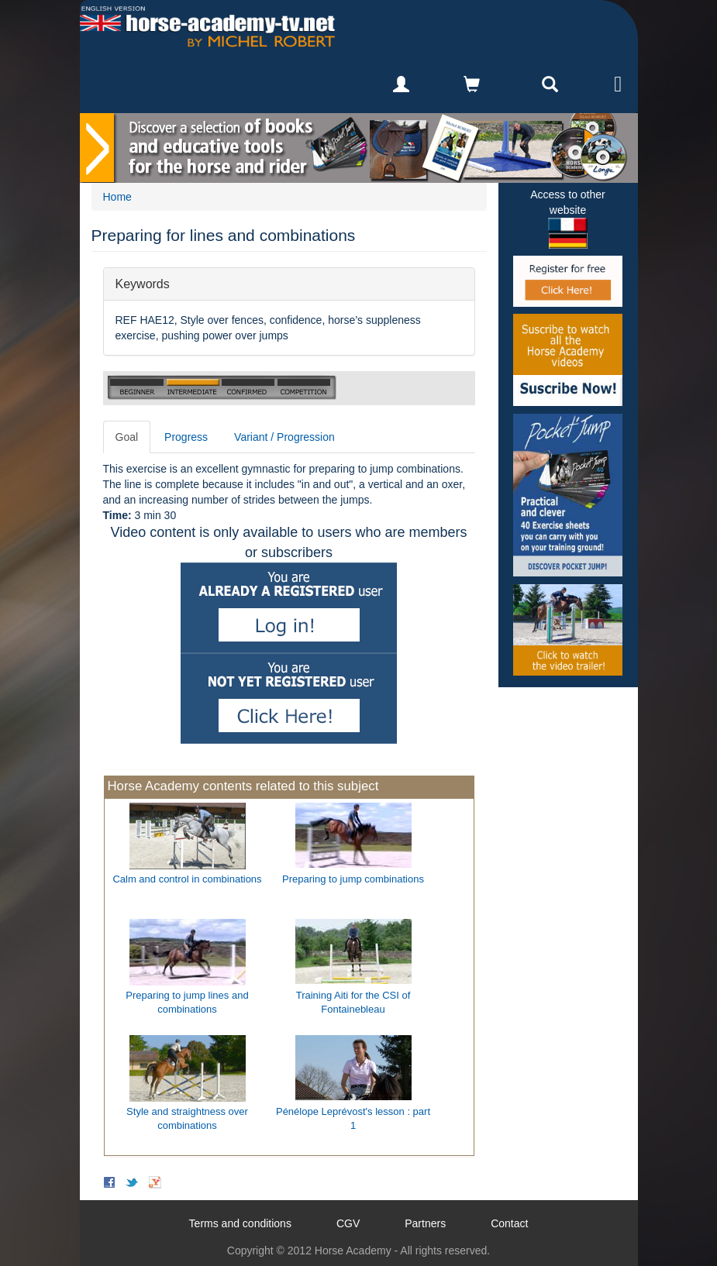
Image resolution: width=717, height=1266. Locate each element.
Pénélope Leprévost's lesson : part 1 (353, 1119)
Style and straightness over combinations (187, 1119)
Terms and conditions (240, 1223)
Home (117, 197)
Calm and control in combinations (186, 879)
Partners (425, 1223)
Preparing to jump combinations (353, 879)
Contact (509, 1223)
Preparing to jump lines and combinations (187, 1002)
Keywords (142, 283)
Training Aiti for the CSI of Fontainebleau (353, 1002)
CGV (348, 1223)
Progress (186, 437)
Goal (127, 437)
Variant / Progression (284, 437)
